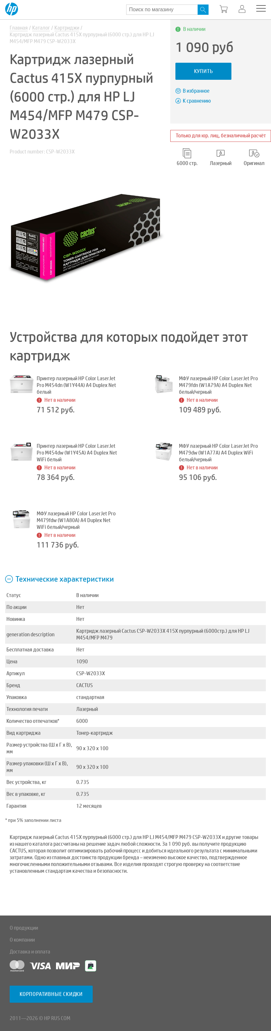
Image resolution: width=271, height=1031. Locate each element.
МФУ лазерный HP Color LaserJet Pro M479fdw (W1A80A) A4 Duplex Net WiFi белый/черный (76, 520)
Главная (19, 27)
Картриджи (66, 27)
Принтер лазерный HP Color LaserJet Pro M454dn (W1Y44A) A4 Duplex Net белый (76, 385)
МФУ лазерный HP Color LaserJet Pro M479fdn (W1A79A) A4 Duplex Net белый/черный (218, 385)
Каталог (41, 27)
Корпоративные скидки (51, 994)
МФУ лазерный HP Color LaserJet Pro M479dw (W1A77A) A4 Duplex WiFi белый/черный (218, 453)
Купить (203, 71)
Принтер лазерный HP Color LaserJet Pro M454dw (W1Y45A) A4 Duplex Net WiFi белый (77, 453)
